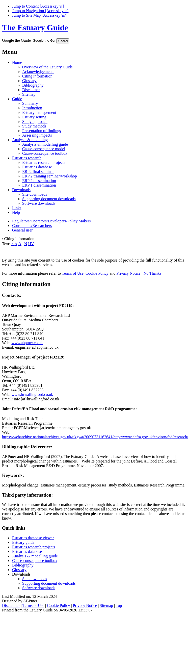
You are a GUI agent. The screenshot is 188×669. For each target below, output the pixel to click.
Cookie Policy (97, 273)
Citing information (37, 76)
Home (17, 62)
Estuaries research (26, 158)
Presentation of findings (41, 130)
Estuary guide (23, 542)
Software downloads (38, 203)
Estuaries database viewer (33, 538)
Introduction (32, 108)
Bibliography (32, 85)
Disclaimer (31, 90)
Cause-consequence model (43, 149)
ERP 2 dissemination (39, 180)
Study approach (34, 121)
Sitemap (28, 94)
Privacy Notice (128, 273)
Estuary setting (34, 117)
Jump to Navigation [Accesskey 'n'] (40, 11)
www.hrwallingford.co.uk (32, 394)
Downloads (21, 190)
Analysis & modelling (30, 140)
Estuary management (39, 112)
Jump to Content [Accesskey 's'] (38, 6)
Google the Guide (16, 40)
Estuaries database (37, 167)
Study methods (34, 126)
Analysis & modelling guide (45, 144)
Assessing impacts (37, 135)
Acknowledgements (38, 71)
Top (119, 605)
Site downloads (34, 194)
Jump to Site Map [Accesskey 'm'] (39, 15)
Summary (30, 103)
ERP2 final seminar (38, 171)
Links (16, 208)
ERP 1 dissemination (39, 185)
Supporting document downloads (49, 199)
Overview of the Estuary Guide (47, 67)
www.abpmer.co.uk (27, 343)
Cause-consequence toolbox (44, 153)
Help (16, 212)
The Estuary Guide (35, 27)
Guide (17, 99)
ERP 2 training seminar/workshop (49, 176)
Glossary (29, 81)
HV (31, 244)
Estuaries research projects (43, 162)
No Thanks (152, 273)
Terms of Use (73, 273)
